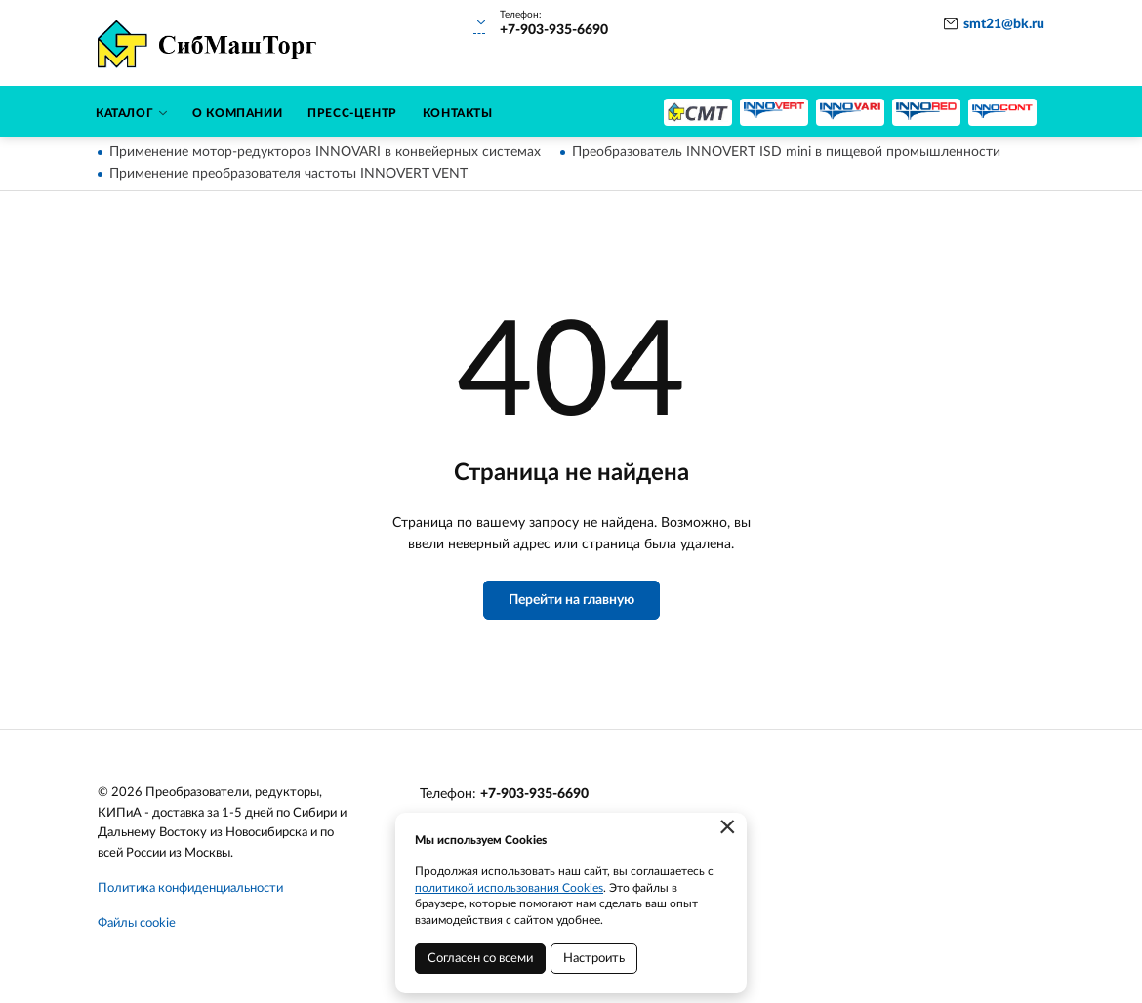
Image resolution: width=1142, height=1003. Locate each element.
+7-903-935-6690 (534, 794)
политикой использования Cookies (509, 888)
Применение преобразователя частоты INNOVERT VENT (288, 174)
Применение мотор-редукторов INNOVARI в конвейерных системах (325, 152)
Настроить (594, 958)
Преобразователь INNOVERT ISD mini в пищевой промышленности (786, 152)
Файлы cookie (137, 923)
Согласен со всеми (480, 958)
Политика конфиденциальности (190, 888)
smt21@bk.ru (1003, 24)
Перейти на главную (571, 600)
